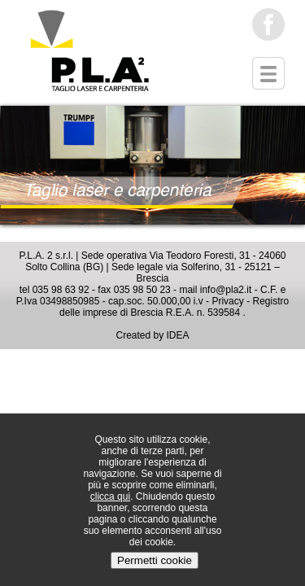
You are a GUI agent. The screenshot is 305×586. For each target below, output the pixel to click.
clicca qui (110, 496)
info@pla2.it (226, 289)
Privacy (227, 301)
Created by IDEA (152, 335)
